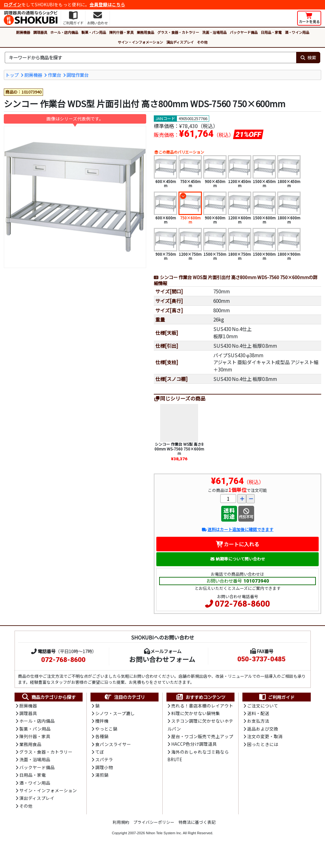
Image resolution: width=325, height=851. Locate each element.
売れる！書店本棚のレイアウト (202, 705)
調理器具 (40, 32)
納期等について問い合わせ (237, 559)
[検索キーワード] (150, 57)
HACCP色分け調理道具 (194, 744)
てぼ (99, 752)
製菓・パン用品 (93, 32)
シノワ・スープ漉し (115, 713)
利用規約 (121, 822)
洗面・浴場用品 (214, 32)
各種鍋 (102, 736)
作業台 (54, 74)
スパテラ (104, 759)
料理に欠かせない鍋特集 (195, 713)
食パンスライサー (113, 744)
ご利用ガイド (276, 697)
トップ (12, 74)
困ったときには (262, 744)
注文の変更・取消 (265, 736)
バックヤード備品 (244, 32)
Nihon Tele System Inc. (164, 833)
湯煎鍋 (102, 775)
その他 (202, 42)
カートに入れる (237, 544)
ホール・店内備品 (64, 32)
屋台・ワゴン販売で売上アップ (202, 736)
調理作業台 (77, 74)
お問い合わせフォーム (162, 659)
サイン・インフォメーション (140, 42)
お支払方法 (258, 721)
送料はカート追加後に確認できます (237, 529)
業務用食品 (145, 32)
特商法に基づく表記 (197, 822)
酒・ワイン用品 (297, 32)
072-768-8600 (242, 604)
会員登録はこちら (107, 4)
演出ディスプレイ (180, 42)
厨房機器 (23, 32)
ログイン (13, 4)
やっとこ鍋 (106, 728)
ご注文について (262, 705)
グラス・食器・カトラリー (178, 32)
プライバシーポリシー (153, 822)
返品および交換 (262, 728)
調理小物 (104, 767)
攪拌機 (102, 721)
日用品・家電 (271, 32)
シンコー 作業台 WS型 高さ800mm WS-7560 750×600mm (179, 448)
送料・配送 (258, 713)
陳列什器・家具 (121, 32)
